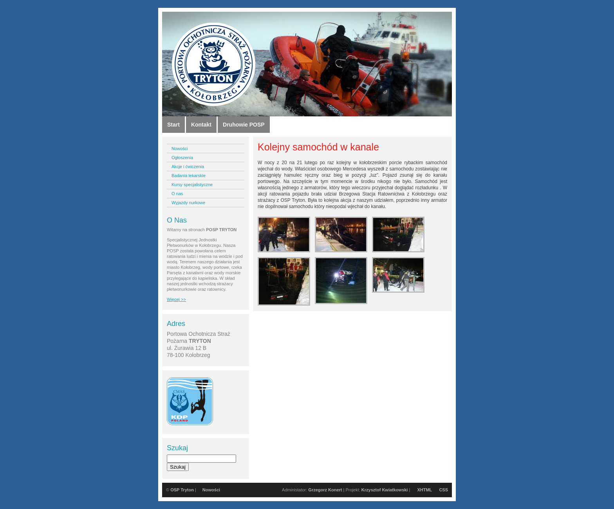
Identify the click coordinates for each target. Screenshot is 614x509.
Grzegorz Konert (325, 489)
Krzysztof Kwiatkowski (384, 489)
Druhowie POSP (244, 124)
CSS (443, 489)
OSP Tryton (182, 489)
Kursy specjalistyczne (192, 184)
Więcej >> (176, 299)
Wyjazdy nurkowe (188, 202)
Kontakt (201, 124)
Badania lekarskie (189, 175)
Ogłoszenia (182, 157)
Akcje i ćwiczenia (188, 166)
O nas (177, 193)
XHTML (424, 489)
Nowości (180, 148)
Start (173, 124)
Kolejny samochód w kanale (318, 146)
